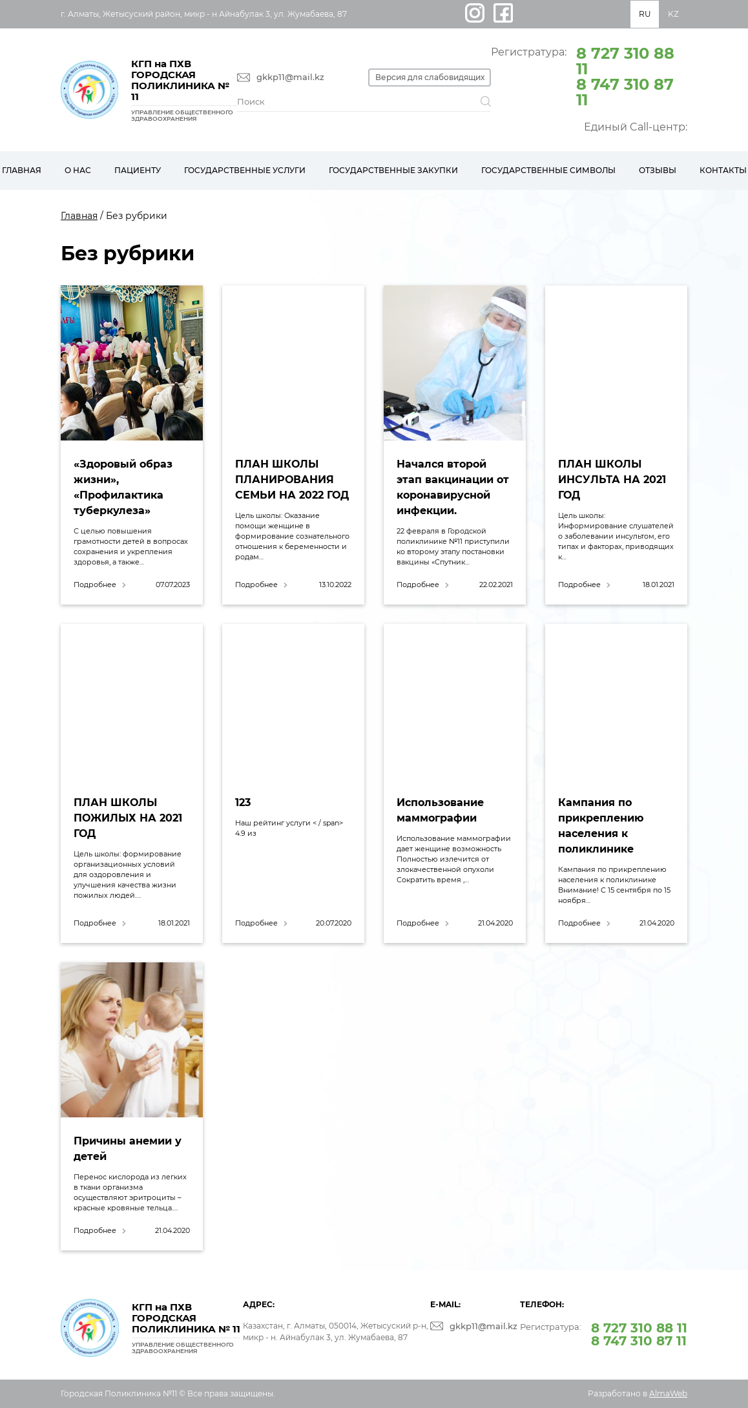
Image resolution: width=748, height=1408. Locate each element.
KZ (673, 14)
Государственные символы (548, 170)
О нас (78, 170)
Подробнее (95, 584)
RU (645, 14)
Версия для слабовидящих (429, 77)
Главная (79, 216)
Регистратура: (589, 76)
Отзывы (657, 170)
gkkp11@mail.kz (290, 77)
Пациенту (137, 170)
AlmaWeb (668, 1393)
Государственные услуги (245, 170)
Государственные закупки (393, 170)
